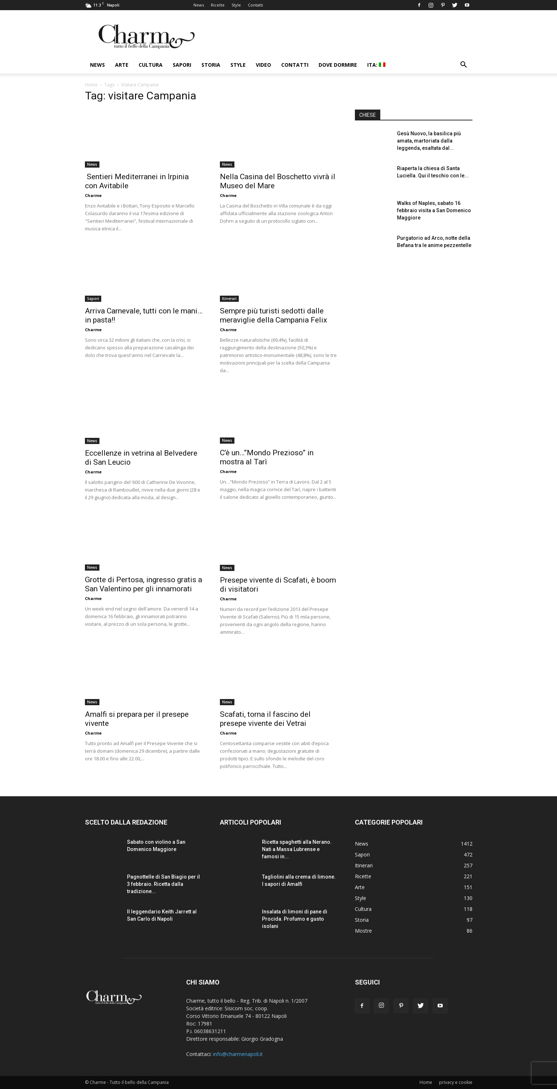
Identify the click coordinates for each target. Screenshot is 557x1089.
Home (91, 85)
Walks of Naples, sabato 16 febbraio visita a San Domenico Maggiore (434, 210)
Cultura (151, 64)
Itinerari (229, 298)
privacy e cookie (455, 1082)
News (198, 5)
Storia (210, 64)
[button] (463, 65)
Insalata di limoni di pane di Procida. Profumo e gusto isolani (294, 919)
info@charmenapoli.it (238, 1054)
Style (236, 5)
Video (263, 64)
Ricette (218, 5)
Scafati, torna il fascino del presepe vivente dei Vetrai (265, 719)
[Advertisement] (413, 322)
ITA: (376, 64)
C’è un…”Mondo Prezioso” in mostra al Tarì (267, 457)
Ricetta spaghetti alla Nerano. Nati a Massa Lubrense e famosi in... (297, 849)
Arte (121, 64)
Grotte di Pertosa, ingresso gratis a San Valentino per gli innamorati (143, 584)
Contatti (255, 5)
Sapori (182, 64)
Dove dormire (338, 64)
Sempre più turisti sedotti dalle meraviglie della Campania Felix (273, 315)
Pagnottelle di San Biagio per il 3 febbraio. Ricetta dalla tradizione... (163, 884)
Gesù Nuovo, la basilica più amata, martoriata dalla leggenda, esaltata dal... (429, 141)
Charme (93, 195)
